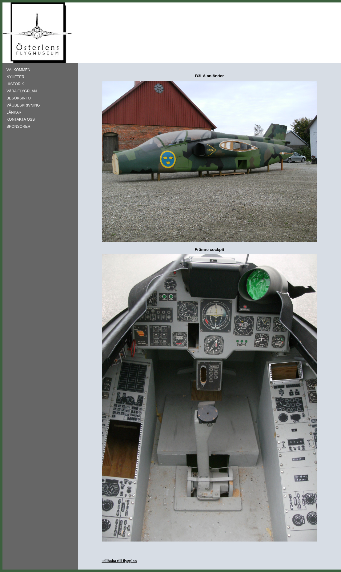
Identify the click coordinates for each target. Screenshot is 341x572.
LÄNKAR (14, 112)
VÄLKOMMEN (18, 70)
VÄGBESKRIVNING (23, 105)
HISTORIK (15, 84)
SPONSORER (18, 126)
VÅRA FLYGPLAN (21, 91)
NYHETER (15, 77)
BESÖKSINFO (18, 98)
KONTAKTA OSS (20, 119)
